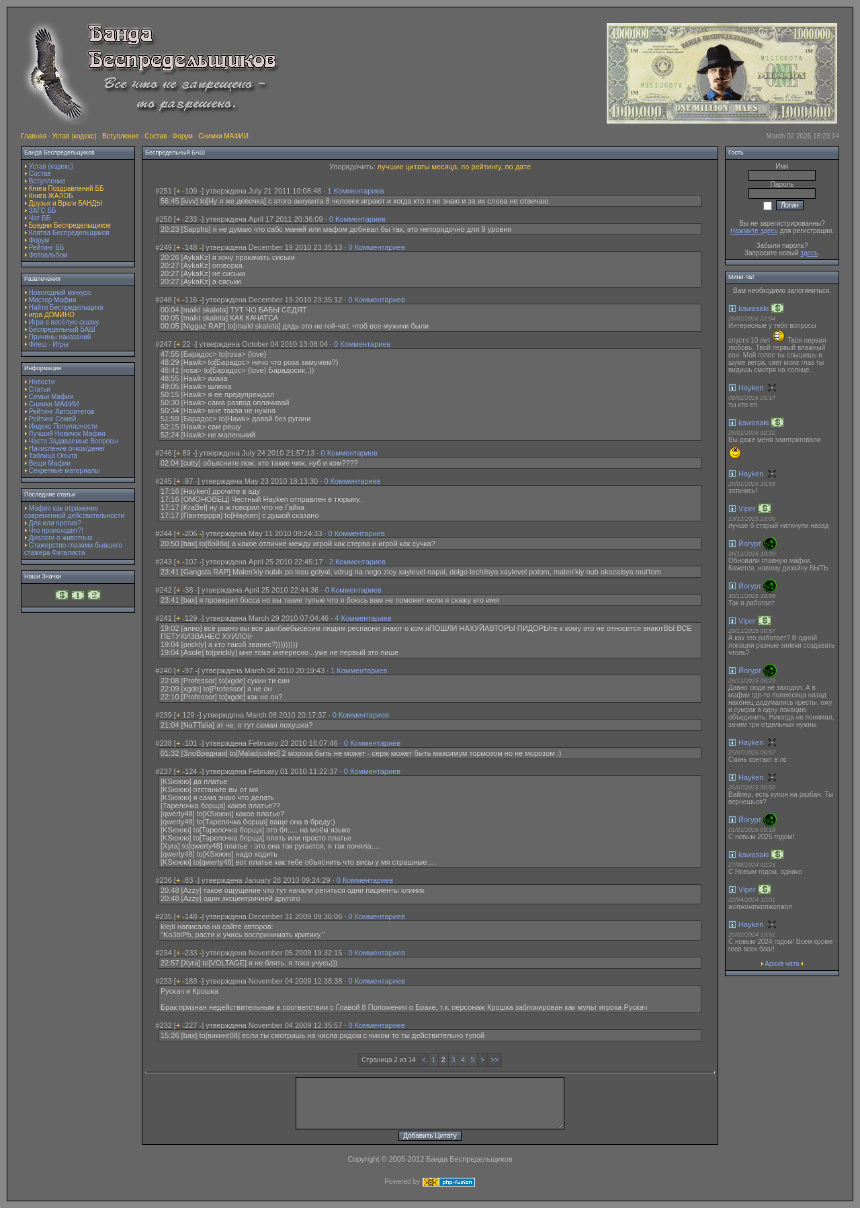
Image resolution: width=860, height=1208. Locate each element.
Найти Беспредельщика (66, 307)
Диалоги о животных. (62, 538)
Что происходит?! (56, 530)
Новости (42, 382)
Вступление (120, 136)
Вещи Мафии (50, 463)
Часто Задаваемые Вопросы (73, 441)
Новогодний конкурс (60, 292)
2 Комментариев (357, 562)
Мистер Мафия (53, 300)
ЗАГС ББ (42, 210)
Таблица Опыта (53, 456)
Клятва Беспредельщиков (69, 232)
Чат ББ (40, 218)
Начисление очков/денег (67, 448)
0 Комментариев (357, 219)
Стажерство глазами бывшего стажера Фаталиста (73, 549)
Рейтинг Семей (52, 419)
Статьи (39, 389)
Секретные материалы (64, 470)
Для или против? (55, 523)
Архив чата (782, 963)
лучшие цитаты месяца (418, 167)
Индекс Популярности (63, 426)
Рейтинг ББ (46, 247)
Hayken (750, 388)
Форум (183, 136)
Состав (155, 136)
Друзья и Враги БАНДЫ (65, 203)
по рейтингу (481, 167)
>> (494, 1060)
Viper (746, 509)
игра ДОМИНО (52, 314)
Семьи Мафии (51, 396)
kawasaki (753, 308)
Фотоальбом (48, 255)
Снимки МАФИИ (223, 136)
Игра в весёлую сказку (64, 322)
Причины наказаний (60, 337)
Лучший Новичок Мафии (67, 433)
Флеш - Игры (49, 344)
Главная (33, 136)
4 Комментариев (363, 618)
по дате (518, 167)
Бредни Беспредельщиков (70, 225)
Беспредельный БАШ (62, 329)
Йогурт (749, 544)
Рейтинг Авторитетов (61, 411)
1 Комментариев (355, 191)
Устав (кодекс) (74, 136)
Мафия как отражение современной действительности (74, 512)
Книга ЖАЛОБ (51, 196)
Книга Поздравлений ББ (66, 188)
